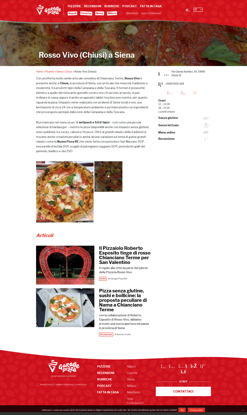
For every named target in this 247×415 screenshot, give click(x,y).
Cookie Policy (81, 385)
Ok (182, 410)
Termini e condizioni (64, 385)
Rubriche (111, 6)
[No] (243, 410)
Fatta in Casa (151, 6)
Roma (99, 13)
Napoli (73, 13)
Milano (112, 13)
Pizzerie (74, 6)
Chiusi (68, 71)
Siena (60, 71)
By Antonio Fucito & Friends (63, 376)
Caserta (86, 13)
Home (39, 71)
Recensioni (92, 6)
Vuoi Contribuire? (151, 13)
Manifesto (132, 13)
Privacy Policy (46, 385)
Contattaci (183, 391)
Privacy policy (196, 410)
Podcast (129, 6)
